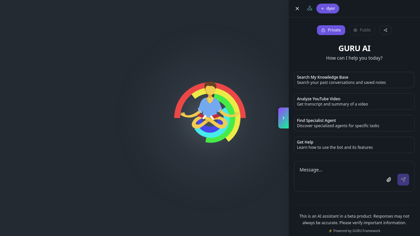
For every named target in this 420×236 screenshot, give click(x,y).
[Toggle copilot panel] (283, 118)
